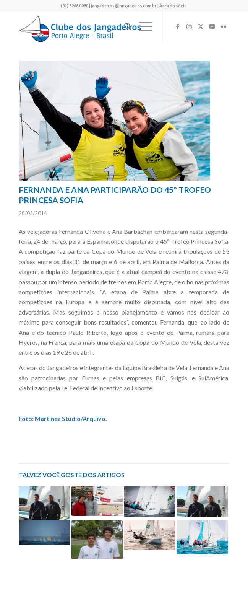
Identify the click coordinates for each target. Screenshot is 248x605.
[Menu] (141, 26)
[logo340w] (103, 26)
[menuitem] (124, 26)
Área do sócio (173, 5)
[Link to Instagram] (189, 26)
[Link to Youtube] (212, 26)
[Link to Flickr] (223, 26)
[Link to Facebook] (177, 26)
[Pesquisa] (124, 26)
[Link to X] (200, 26)
